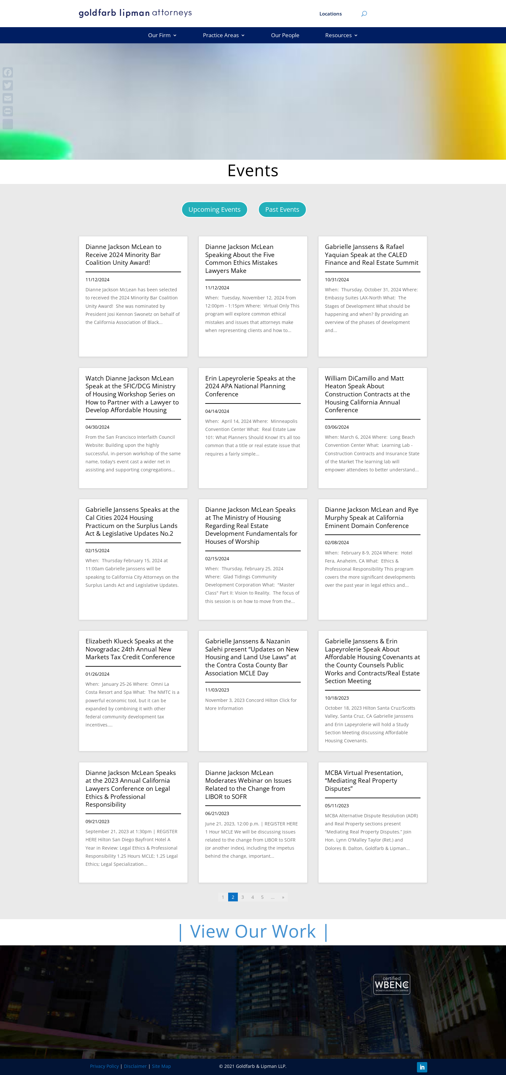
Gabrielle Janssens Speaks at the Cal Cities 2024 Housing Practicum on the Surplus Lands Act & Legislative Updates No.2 (132, 521)
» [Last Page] (283, 897)
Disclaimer (135, 1066)
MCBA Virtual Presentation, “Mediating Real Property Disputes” (364, 781)
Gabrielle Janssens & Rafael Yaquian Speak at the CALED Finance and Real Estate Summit (372, 254)
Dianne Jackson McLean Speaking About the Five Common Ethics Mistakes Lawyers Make (241, 258)
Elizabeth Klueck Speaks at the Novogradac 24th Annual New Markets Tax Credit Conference (130, 649)
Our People (285, 36)
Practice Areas (221, 36)
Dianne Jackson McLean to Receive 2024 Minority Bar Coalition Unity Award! (123, 254)
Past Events (282, 209)
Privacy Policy (104, 1066)
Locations (330, 14)
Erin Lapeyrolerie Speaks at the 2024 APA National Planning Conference (250, 386)
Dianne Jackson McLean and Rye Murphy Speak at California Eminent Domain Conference (372, 517)
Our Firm (159, 36)
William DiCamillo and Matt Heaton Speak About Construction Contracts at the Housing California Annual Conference (367, 394)
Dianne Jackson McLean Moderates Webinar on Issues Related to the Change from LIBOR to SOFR (248, 785)
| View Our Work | (257, 931)
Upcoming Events (214, 209)
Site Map (161, 1066)
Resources (338, 36)
